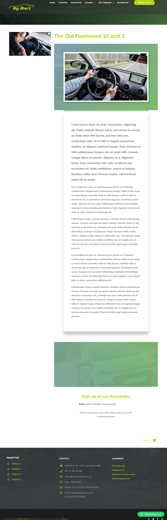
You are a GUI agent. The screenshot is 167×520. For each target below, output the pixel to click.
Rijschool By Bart (23, 519)
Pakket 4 (16, 479)
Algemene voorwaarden (123, 474)
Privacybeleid (118, 465)
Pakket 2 (16, 469)
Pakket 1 (16, 463)
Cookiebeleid (118, 470)
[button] (151, 514)
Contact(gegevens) (121, 478)
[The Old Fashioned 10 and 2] (30, 44)
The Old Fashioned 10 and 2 (89, 36)
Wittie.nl (65, 519)
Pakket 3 (16, 474)
